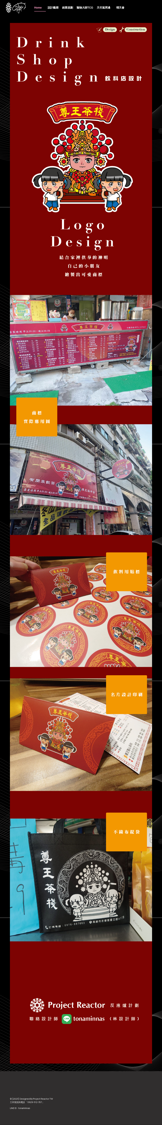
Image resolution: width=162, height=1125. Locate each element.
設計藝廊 (53, 7)
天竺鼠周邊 (103, 7)
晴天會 (120, 7)
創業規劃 (67, 7)
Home (38, 7)
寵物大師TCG (85, 7)
